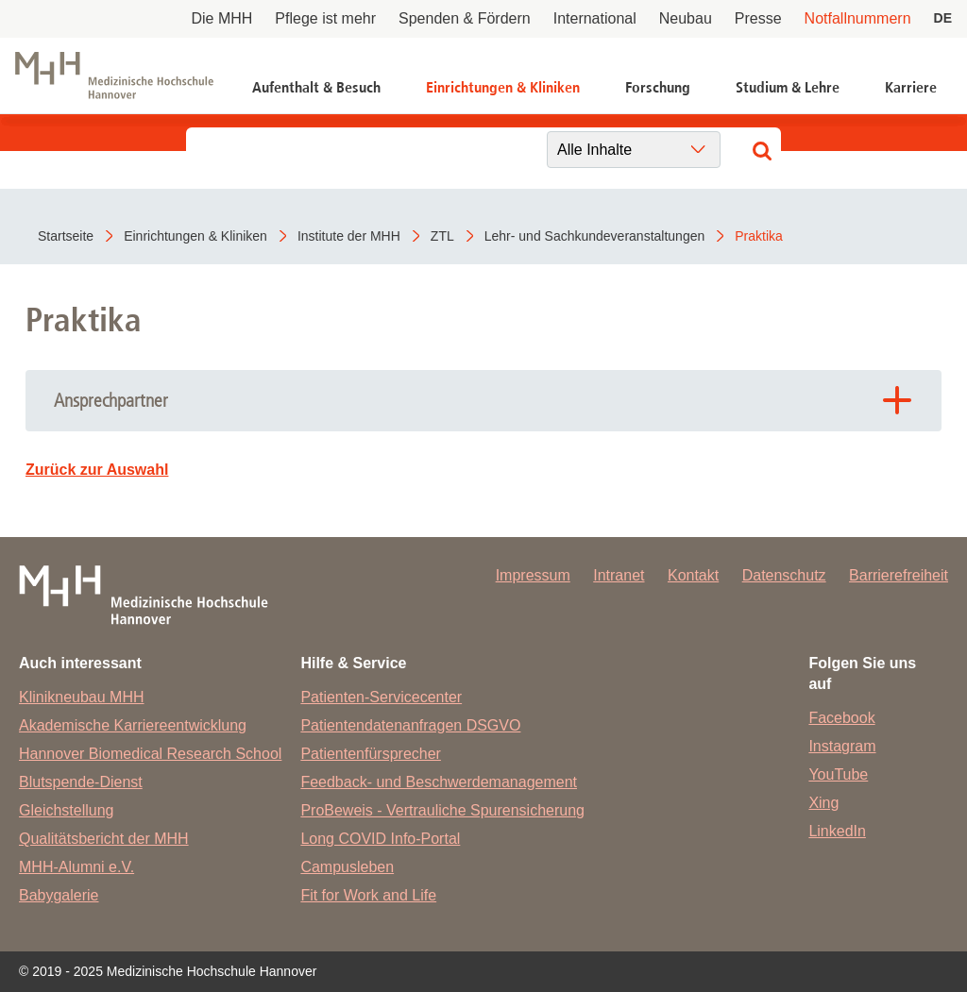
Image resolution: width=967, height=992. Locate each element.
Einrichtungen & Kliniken (503, 87)
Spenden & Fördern (465, 18)
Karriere (911, 87)
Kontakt (693, 575)
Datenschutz (784, 575)
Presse (758, 18)
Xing (823, 803)
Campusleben (347, 867)
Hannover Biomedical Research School (150, 754)
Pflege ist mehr (325, 18)
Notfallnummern (858, 18)
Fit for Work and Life (368, 895)
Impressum (533, 575)
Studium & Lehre (788, 87)
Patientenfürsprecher (370, 754)
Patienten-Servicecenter (381, 697)
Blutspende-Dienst (81, 782)
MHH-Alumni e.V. (76, 867)
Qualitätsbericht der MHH (104, 839)
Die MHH (221, 18)
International (594, 18)
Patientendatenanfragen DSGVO (410, 725)
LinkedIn (837, 831)
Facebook (841, 718)
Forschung (657, 87)
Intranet (618, 575)
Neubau (685, 18)
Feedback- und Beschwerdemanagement (438, 782)
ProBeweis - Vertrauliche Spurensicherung (442, 810)
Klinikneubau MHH (81, 697)
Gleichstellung (66, 810)
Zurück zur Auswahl (96, 470)
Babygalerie (59, 895)
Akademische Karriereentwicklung (132, 725)
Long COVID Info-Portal (380, 839)
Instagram (841, 746)
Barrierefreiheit (898, 575)
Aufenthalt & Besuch (316, 87)
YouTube (838, 774)
